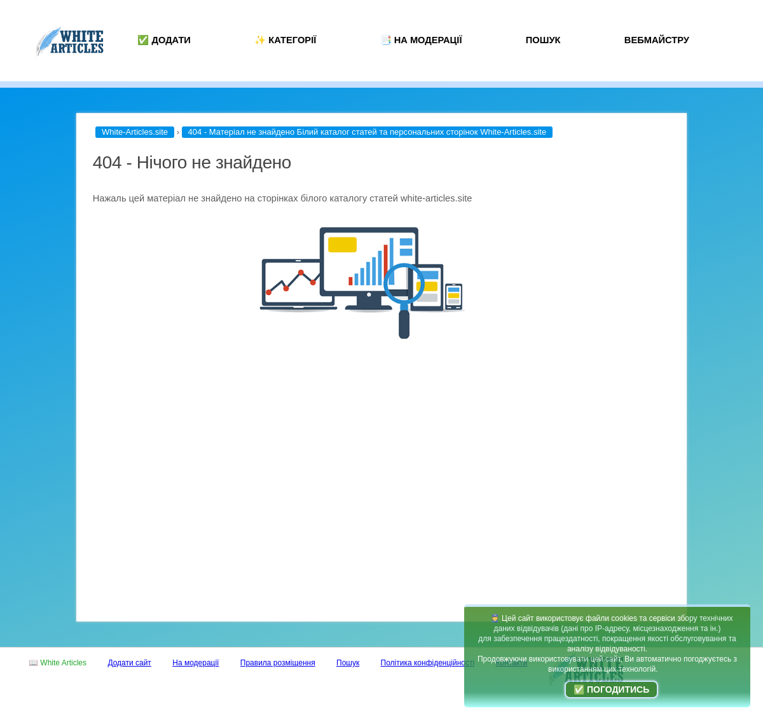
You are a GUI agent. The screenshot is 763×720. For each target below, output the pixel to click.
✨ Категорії (285, 40)
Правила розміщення (277, 662)
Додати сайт (129, 662)
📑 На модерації (421, 40)
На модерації (195, 662)
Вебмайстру (656, 40)
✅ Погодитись (611, 689)
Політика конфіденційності (428, 662)
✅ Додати (164, 40)
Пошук (543, 40)
